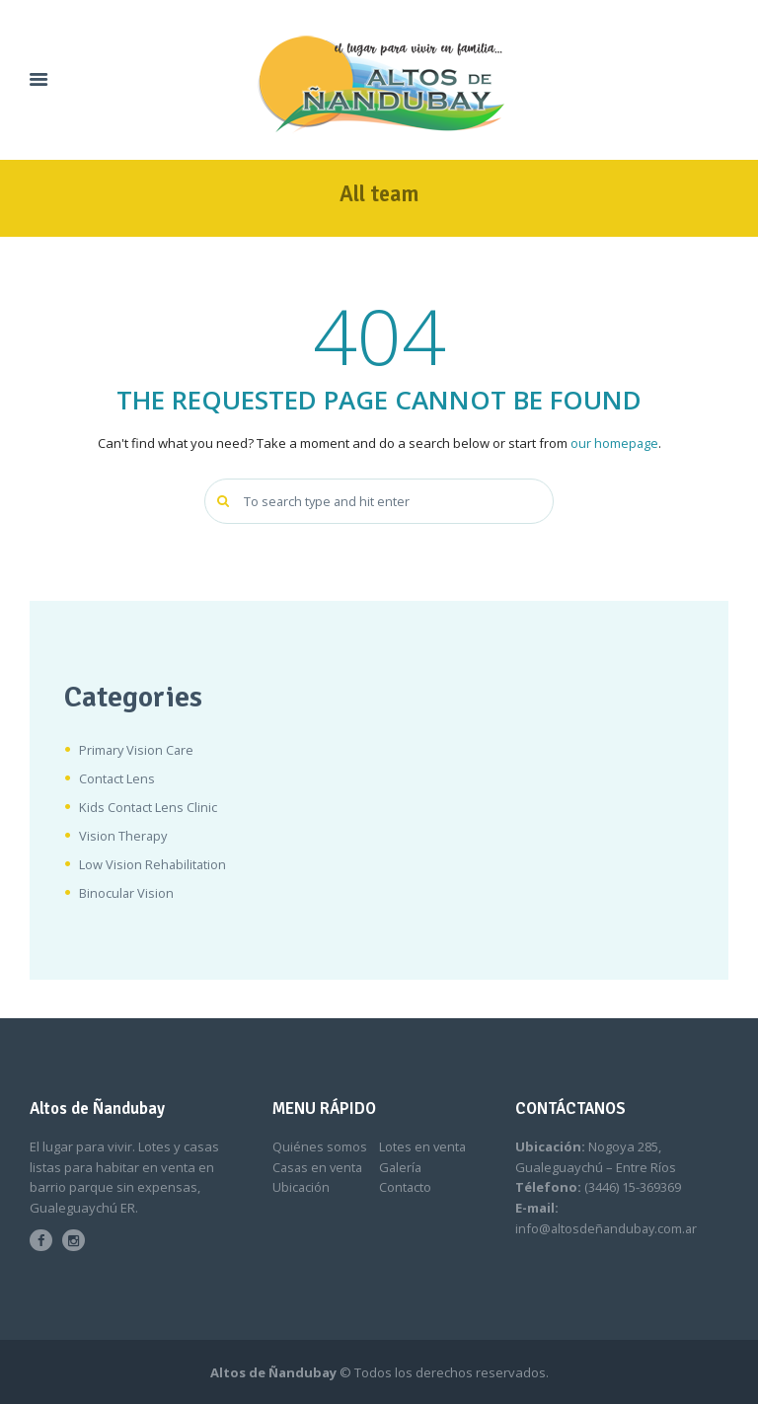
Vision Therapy (124, 836)
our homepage (613, 443)
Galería (401, 1167)
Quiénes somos (319, 1147)
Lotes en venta (423, 1147)
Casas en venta (319, 1167)
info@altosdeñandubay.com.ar (608, 1228)
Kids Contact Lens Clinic (148, 807)
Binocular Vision (127, 893)
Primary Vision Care (137, 750)
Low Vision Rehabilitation (153, 864)
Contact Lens (117, 778)
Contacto (405, 1188)
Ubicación (301, 1188)
